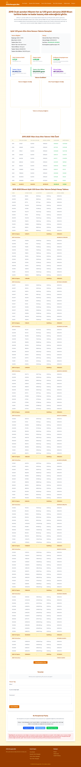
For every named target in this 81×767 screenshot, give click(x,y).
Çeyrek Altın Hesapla (34, 3)
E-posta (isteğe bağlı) (14, 689)
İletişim (73, 3)
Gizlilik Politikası (57, 755)
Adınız (11, 684)
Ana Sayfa (24, 3)
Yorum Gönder (14, 706)
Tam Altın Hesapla (57, 3)
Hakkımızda (67, 3)
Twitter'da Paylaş (40, 728)
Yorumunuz (12, 695)
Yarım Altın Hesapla (46, 3)
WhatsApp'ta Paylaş (52, 728)
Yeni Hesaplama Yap (40, 662)
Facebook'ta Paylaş (28, 728)
